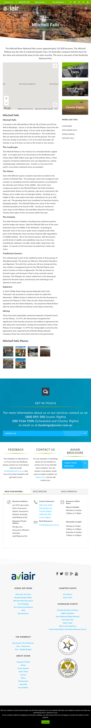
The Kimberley (59, 2)
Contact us (8, 2)
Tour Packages (23, 604)
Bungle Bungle (68, 134)
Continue (45, 722)
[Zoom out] (6, 103)
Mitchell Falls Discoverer (23, 601)
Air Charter (67, 594)
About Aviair (41, 2)
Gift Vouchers (23, 613)
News (23, 678)
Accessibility (23, 687)
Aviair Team (23, 671)
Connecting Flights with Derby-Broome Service (67, 629)
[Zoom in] (6, 98)
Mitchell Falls (68, 138)
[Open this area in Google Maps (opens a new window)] (7, 108)
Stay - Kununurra (23, 646)
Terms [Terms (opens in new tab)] (56, 109)
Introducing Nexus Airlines (67, 610)
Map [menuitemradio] (8, 66)
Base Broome (40, 491)
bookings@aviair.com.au (55, 425)
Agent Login (68, 623)
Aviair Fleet (67, 597)
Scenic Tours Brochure (70, 464)
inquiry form (41, 477)
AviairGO (23, 684)
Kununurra (67, 126)
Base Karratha (69, 491)
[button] (30, 84)
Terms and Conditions (67, 626)
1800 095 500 (23, 2)
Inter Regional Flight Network (68, 616)
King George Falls (69, 130)
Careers (23, 675)
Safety (23, 665)
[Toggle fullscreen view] (55, 66)
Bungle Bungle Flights (23, 597)
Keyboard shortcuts (25, 109)
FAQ (23, 610)
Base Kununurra (14, 491)
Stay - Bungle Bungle (23, 649)
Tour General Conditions (23, 607)
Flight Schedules (67, 613)
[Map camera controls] (55, 104)
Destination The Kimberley (23, 643)
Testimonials (23, 681)
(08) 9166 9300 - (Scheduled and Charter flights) (46, 508)
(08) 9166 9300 (23, 421)
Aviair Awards (23, 668)
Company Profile (23, 662)
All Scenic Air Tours (23, 594)
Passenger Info (68, 620)
